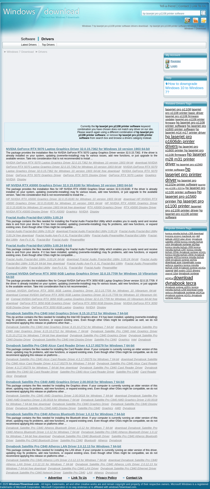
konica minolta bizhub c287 (182, 248)
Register (176, 61)
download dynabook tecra (180, 280)
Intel (133, 339)
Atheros (102, 440)
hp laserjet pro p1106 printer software (184, 214)
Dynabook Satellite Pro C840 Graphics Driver (98, 335)
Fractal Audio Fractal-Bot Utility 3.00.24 (34, 217)
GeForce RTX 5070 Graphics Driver (38, 175)
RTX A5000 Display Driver (140, 207)
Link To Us (199, 6)
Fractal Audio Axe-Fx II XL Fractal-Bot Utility (63, 235)
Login (174, 66)
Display (21, 179)
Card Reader (148, 371)
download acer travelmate (180, 262)
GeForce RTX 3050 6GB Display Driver (97, 303)
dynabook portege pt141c (178, 295)
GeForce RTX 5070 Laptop (126, 175)
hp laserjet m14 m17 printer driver (185, 131)
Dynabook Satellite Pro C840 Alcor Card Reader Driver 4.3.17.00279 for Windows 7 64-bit (70, 345)
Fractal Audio (60, 239)
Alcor (9, 376)
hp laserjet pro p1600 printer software (185, 127)
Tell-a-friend (168, 6)
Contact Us (134, 477)
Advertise (55, 477)
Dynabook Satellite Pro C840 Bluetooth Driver (80, 436)
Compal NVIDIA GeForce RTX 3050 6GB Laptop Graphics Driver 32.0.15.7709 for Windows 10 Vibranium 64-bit (81, 290)
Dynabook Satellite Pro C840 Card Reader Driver (111, 367)
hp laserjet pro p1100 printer (184, 203)
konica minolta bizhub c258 (182, 288)
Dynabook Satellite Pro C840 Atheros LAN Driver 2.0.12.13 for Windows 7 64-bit (63, 446)
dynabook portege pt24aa (185, 244)
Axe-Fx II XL (27, 239)
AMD (118, 408)
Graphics (150, 175)
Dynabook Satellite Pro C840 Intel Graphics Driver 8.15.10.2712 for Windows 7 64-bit (67, 313)
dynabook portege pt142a (192, 267)
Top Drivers (48, 44)
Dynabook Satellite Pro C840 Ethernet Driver (128, 468)
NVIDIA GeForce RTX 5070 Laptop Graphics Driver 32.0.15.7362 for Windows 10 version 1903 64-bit (78, 149)
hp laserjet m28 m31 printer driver (185, 159)
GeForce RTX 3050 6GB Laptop (51, 307)
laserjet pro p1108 (178, 109)
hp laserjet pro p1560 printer (183, 197)
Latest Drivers (29, 44)
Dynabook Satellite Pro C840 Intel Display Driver (63, 339)
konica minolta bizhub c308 (179, 233)
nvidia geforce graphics (183, 263)
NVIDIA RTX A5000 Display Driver (27, 211)
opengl (169, 270)
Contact (183, 6)
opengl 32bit (171, 273)
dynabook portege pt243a (184, 260)
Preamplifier (77, 239)
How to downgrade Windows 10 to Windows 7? (184, 88)
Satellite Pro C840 (105, 339)
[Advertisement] (39, 98)
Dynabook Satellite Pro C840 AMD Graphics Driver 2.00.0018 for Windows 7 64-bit (65, 382)
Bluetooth (90, 440)
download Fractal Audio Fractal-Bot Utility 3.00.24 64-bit (102, 259)
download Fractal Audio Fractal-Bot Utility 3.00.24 (86, 231)
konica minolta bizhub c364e (179, 254)
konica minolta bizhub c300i (179, 247)
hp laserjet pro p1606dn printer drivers (180, 141)
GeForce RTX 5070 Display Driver (85, 175)
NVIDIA (10, 179)
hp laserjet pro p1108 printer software (185, 124)
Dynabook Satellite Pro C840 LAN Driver (73, 468)
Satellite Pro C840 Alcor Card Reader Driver (87, 371)
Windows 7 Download (20, 51)
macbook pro (189, 236)
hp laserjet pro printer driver (183, 174)
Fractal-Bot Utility (39, 267)
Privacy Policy (106, 477)
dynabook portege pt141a (188, 292)
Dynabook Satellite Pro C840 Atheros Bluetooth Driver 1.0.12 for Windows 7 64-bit (65, 414)
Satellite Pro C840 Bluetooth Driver (37, 440)
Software (28, 39)
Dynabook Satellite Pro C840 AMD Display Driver (45, 408)
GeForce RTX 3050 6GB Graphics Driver (45, 303)
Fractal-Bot (43, 239)
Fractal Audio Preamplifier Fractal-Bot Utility (119, 235)
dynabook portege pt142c (192, 252)
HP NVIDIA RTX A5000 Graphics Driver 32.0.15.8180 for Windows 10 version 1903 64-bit (69, 185)
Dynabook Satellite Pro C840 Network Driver (33, 472)
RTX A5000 (57, 211)
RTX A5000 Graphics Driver (104, 207)
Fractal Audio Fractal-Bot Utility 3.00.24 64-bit (39, 245)
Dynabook (144, 339)
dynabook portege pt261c (178, 287)
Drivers (47, 39)
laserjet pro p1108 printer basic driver (184, 111)
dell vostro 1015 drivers (187, 270)
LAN (89, 472)
